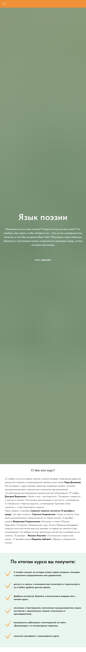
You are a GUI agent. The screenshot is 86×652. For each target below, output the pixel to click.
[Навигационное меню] (4, 4)
